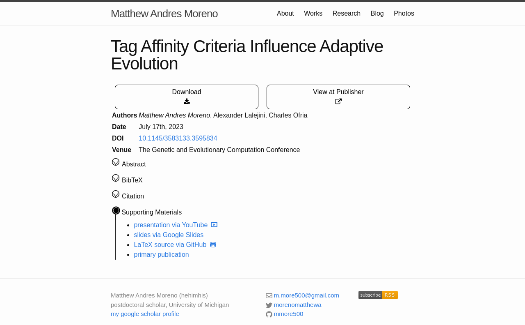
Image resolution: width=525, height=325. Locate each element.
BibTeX (132, 180)
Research (347, 13)
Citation (133, 196)
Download (186, 96)
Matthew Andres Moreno (164, 13)
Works (313, 13)
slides (142, 234)
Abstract (134, 164)
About (285, 13)
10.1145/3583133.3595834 (178, 138)
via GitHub (197, 244)
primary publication (161, 254)
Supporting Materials (151, 212)
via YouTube (195, 224)
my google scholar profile (145, 313)
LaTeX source (154, 244)
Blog (377, 13)
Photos (404, 13)
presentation (152, 224)
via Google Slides (178, 234)
